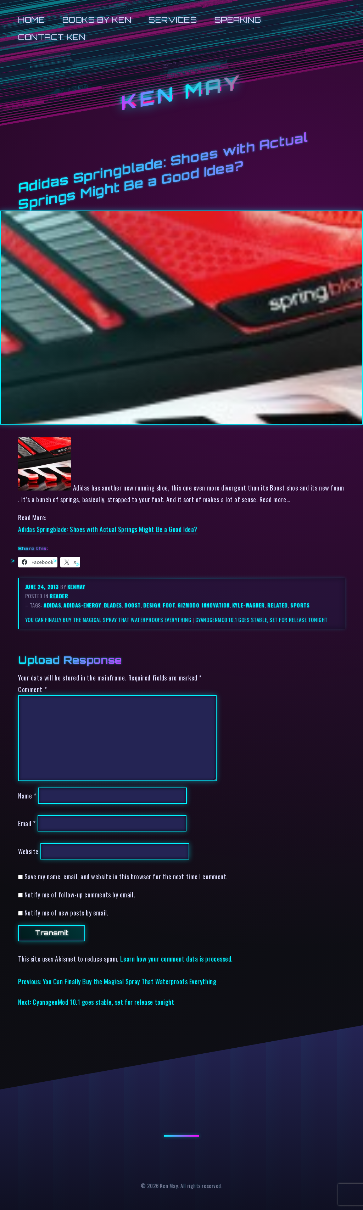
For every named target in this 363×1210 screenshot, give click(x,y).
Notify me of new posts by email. (66, 912)
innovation (215, 605)
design (151, 605)
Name (27, 795)
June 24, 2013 (43, 586)
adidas (52, 605)
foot (169, 605)
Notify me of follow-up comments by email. (79, 894)
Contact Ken (51, 37)
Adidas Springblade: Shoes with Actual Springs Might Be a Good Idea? (107, 529)
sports (299, 605)
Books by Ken (97, 19)
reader (59, 596)
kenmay (76, 586)
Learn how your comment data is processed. (176, 958)
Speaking (237, 19)
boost (132, 605)
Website (28, 851)
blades (113, 605)
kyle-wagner (248, 605)
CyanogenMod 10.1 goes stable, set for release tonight (261, 619)
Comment (32, 689)
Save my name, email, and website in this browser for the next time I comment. (126, 876)
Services (173, 19)
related (277, 605)
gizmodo (188, 605)
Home (31, 19)
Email (27, 823)
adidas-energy (82, 605)
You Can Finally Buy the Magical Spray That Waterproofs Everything (108, 619)
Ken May (181, 92)
